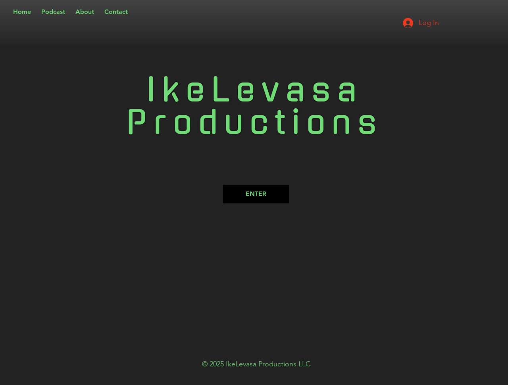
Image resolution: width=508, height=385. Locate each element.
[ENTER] (256, 194)
